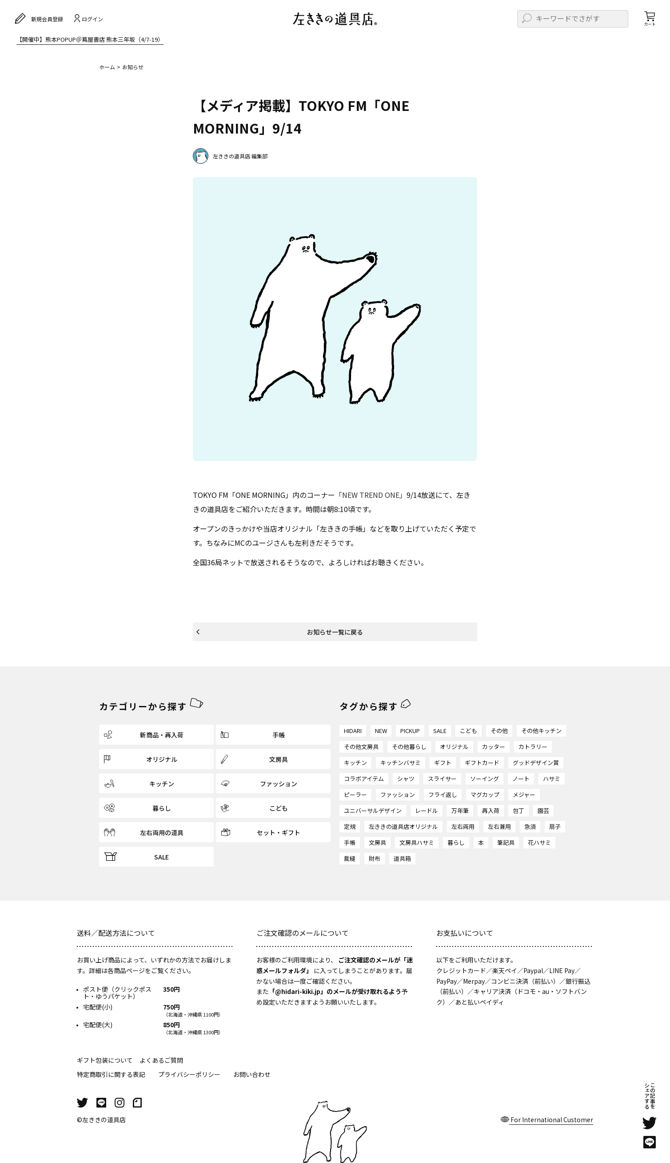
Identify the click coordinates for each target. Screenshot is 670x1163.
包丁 (518, 810)
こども (468, 730)
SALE (440, 730)
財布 (374, 858)
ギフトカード (482, 762)
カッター (493, 746)
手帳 (349, 842)
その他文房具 (361, 746)
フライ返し (442, 794)
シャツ (406, 778)
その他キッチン (541, 730)
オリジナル (454, 746)
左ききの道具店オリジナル (403, 826)
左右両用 (463, 826)
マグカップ (485, 794)
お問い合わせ (252, 1074)
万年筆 (460, 810)
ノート (521, 778)
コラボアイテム (364, 778)
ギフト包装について (105, 1060)
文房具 (377, 842)
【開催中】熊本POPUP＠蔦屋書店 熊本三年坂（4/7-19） (90, 39)
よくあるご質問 (161, 1060)
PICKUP (410, 730)
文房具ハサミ (416, 842)
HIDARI (353, 730)
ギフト (442, 762)
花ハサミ (539, 842)
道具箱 (402, 858)
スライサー (442, 778)
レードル (426, 810)
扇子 (555, 826)
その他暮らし (409, 746)
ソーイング (484, 778)
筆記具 (505, 842)
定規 (349, 826)
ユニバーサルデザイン (373, 810)
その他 (499, 730)
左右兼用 (499, 826)
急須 (530, 826)
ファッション (397, 794)
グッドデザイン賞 (536, 762)
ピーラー (355, 794)
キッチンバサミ (400, 762)
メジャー (524, 794)
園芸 (543, 810)
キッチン (355, 762)
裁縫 (349, 858)
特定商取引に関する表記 (111, 1074)
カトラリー (532, 746)
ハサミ (551, 778)
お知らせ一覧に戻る (335, 631)
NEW (381, 730)
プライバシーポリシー (189, 1074)
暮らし (456, 842)
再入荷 (490, 810)
